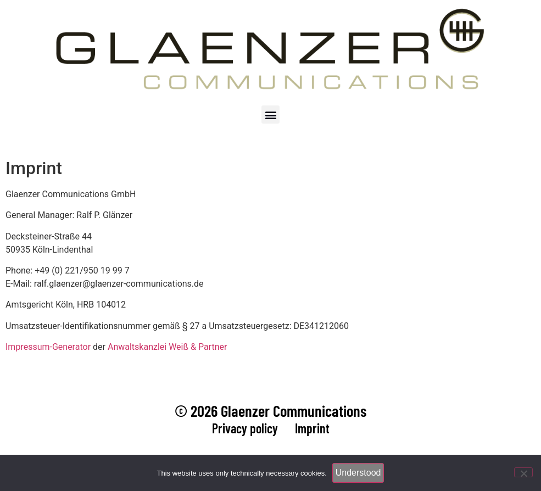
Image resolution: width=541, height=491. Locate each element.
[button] (270, 114)
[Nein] (523, 472)
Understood (358, 472)
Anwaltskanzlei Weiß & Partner (167, 347)
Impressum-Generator (48, 347)
